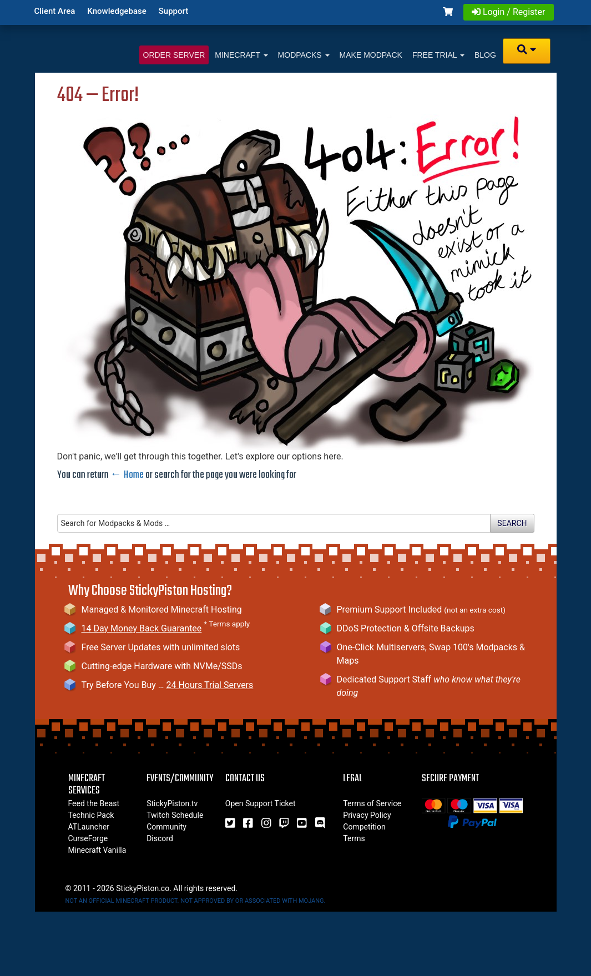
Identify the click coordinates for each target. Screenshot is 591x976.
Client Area (54, 11)
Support (173, 11)
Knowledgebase (116, 11)
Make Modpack (371, 54)
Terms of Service (372, 803)
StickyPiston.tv (172, 803)
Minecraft (241, 54)
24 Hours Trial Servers (209, 685)
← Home (127, 475)
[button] (531, 51)
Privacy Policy (367, 815)
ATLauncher (88, 826)
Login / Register (508, 12)
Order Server (174, 54)
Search (512, 523)
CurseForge (88, 838)
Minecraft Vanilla (97, 850)
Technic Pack (91, 815)
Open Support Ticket (260, 803)
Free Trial (438, 54)
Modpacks (304, 54)
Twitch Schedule (175, 815)
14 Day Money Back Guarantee (142, 628)
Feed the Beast (94, 803)
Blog (485, 54)
